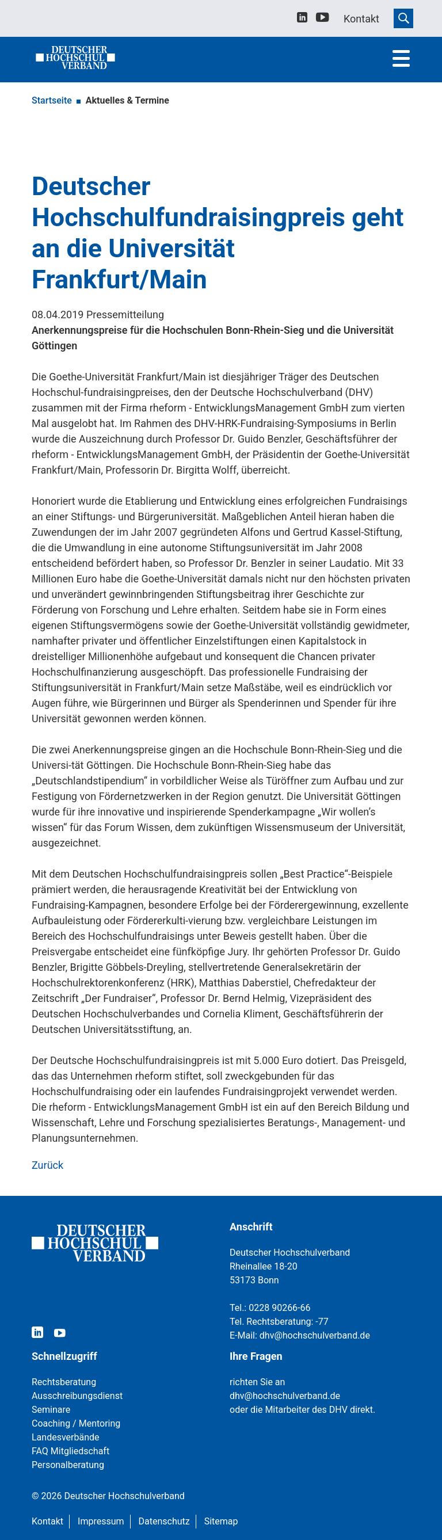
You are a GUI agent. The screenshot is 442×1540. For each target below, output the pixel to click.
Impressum (101, 1521)
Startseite (52, 100)
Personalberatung (68, 1464)
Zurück (47, 1165)
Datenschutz (164, 1521)
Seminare (51, 1409)
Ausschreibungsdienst (77, 1395)
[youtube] (322, 19)
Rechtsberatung (64, 1382)
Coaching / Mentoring (76, 1423)
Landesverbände (66, 1437)
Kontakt (47, 1521)
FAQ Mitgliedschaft (70, 1451)
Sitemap (221, 1521)
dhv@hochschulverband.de (315, 1335)
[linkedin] (302, 19)
